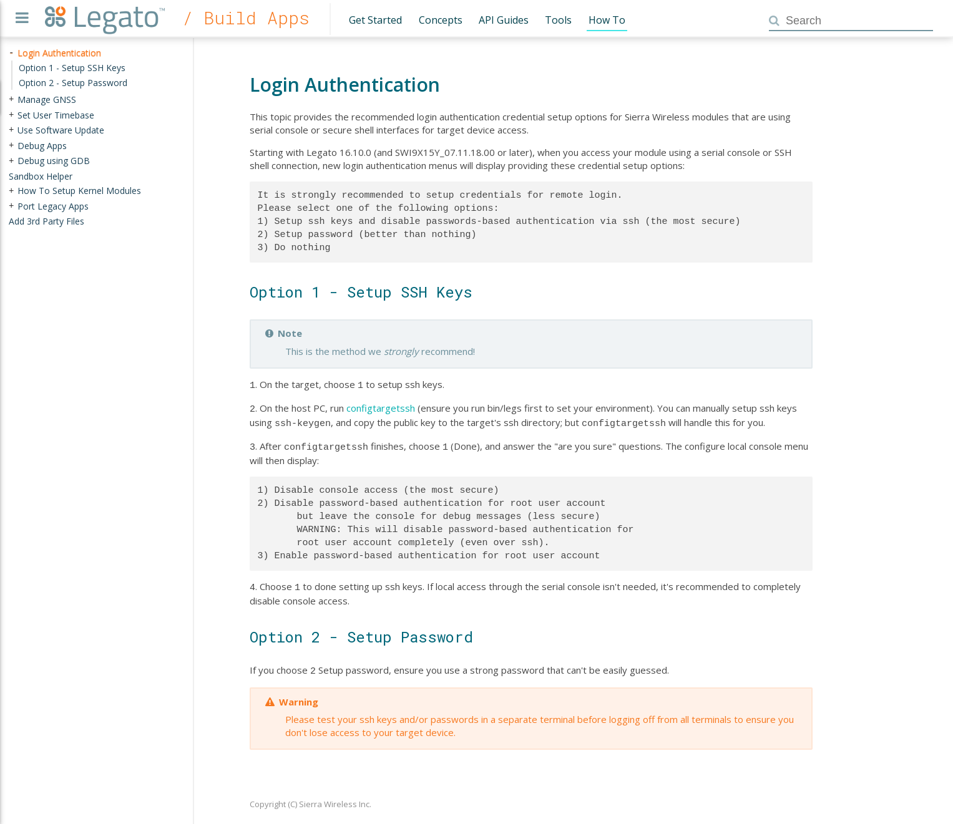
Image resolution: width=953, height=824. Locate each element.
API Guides (504, 20)
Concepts (440, 20)
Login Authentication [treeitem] (59, 53)
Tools (558, 20)
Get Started (375, 20)
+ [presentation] (11, 99)
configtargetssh (380, 406)
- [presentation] (11, 53)
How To (607, 20)
